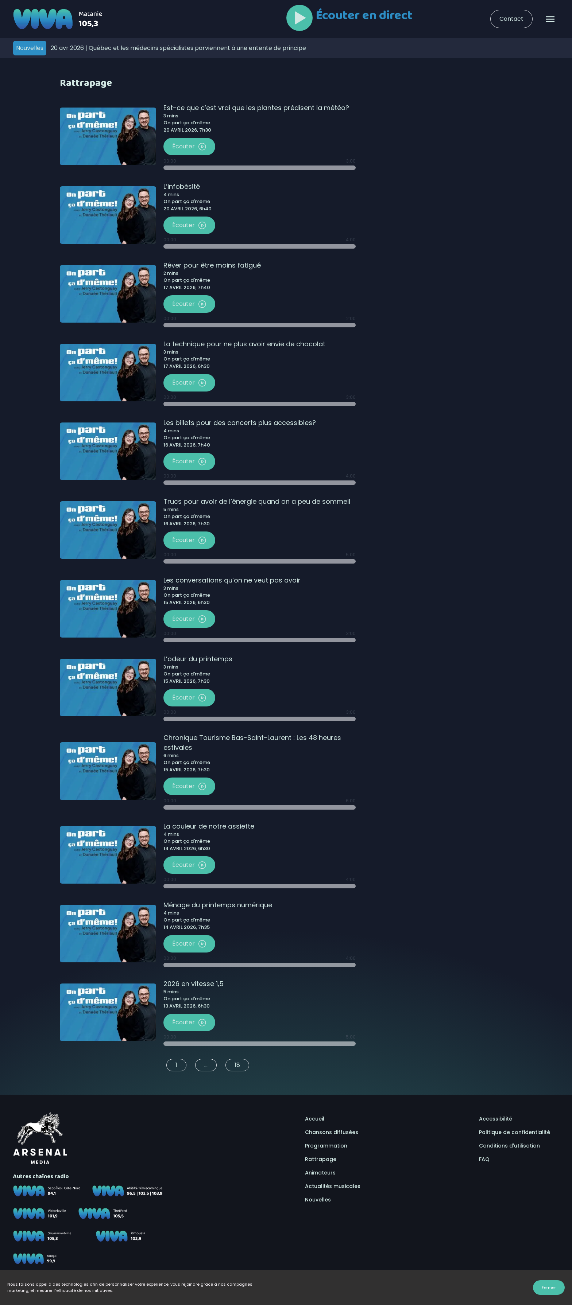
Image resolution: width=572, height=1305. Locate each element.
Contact (511, 19)
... (206, 1065)
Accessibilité (495, 1118)
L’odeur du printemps (197, 658)
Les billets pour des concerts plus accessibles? (239, 422)
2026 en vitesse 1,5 (193, 983)
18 (237, 1065)
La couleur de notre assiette (208, 826)
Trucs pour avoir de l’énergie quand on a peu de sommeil (256, 501)
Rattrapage (320, 1159)
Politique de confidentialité (514, 1132)
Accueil (314, 1118)
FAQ (484, 1159)
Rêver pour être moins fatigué (212, 265)
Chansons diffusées (331, 1132)
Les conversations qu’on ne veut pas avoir (232, 580)
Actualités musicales (332, 1186)
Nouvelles (318, 1199)
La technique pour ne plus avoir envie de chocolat (244, 343)
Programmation (326, 1145)
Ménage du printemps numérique (217, 904)
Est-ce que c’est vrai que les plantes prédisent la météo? (256, 107)
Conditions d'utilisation (509, 1145)
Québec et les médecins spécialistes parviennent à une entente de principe (178, 47)
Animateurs (320, 1172)
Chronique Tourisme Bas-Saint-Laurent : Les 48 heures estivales (252, 742)
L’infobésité (181, 186)
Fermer (549, 1287)
